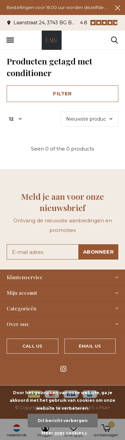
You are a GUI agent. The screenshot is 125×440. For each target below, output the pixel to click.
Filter (62, 93)
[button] (10, 40)
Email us (90, 346)
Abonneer (98, 252)
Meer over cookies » (64, 432)
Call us (32, 346)
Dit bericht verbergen (63, 420)
